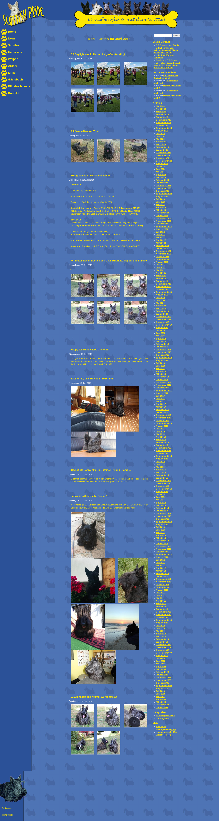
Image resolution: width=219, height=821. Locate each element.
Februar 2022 (162, 245)
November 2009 (163, 647)
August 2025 (162, 131)
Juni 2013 (160, 530)
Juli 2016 (160, 429)
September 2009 (164, 653)
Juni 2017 (160, 399)
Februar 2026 (162, 114)
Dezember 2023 (163, 185)
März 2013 (161, 538)
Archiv (12, 65)
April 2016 (161, 437)
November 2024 (163, 155)
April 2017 (161, 404)
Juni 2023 (160, 202)
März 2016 (161, 440)
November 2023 (163, 188)
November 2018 (163, 352)
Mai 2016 (160, 434)
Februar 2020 (162, 311)
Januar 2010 (162, 642)
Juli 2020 (160, 297)
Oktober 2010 (162, 617)
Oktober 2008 (162, 683)
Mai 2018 (160, 368)
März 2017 (161, 407)
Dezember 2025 (163, 120)
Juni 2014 (160, 497)
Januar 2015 (162, 478)
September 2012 (164, 554)
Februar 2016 (162, 442)
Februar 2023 (162, 213)
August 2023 (162, 196)
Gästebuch (15, 79)
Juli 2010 (160, 625)
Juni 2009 (160, 661)
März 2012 (161, 571)
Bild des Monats (19, 86)
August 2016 (162, 426)
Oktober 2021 (162, 256)
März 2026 (161, 112)
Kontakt (13, 93)
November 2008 (163, 680)
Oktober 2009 (162, 650)
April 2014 (161, 502)
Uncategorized (163, 718)
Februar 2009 (162, 672)
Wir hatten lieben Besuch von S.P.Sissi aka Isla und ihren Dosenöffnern (167, 65)
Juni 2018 (160, 366)
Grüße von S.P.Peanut (166, 60)
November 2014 (163, 483)
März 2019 (161, 341)
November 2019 (163, 319)
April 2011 (161, 601)
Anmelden (161, 726)
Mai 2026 (160, 106)
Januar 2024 (162, 183)
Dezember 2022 (163, 218)
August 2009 (162, 655)
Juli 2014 (160, 494)
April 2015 (161, 470)
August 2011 (162, 590)
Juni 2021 (160, 267)
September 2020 (164, 292)
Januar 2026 (162, 117)
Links (12, 72)
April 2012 (161, 568)
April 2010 (161, 634)
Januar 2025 (162, 150)
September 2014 (164, 489)
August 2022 (162, 229)
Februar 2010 (162, 639)
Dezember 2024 (163, 153)
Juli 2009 (160, 658)
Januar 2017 (162, 412)
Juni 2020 (160, 300)
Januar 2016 (162, 445)
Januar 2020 (162, 314)
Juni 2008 (160, 694)
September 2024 (164, 161)
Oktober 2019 (162, 322)
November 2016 (163, 418)
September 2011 (164, 587)
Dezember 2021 (163, 251)
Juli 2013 (160, 527)
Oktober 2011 (162, 584)
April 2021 (161, 273)
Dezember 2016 (163, 415)
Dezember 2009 (163, 644)
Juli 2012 (160, 560)
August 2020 (162, 295)
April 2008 (161, 699)
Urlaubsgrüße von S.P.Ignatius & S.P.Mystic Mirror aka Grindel (166, 50)
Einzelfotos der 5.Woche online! (166, 77)
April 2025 (161, 142)
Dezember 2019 (163, 317)
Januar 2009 (162, 675)
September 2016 (164, 423)
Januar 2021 (162, 281)
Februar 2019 (162, 344)
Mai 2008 (160, 696)
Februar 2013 (162, 541)
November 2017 (163, 385)
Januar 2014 (162, 511)
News (12, 38)
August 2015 (162, 459)
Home (12, 31)
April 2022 (161, 240)
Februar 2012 (162, 573)
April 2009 (161, 666)
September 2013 (164, 522)
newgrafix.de (7, 815)
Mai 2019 (160, 336)
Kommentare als (166, 732)
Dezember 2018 (163, 349)
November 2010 (163, 614)
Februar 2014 (162, 508)
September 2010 (164, 620)
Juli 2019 (160, 330)
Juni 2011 (160, 595)
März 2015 (161, 472)
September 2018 (164, 358)
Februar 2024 (162, 180)
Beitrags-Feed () (166, 729)
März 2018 (161, 374)
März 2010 (161, 636)
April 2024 (161, 174)
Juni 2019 (160, 333)
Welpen (13, 59)
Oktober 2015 (162, 453)
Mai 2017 (160, 401)
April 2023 (161, 207)
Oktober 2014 (162, 486)
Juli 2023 (160, 199)
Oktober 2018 (162, 355)
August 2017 (162, 393)
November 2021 (163, 254)
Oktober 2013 (162, 519)
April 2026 (161, 109)
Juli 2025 (160, 133)
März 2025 (161, 144)
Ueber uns (15, 52)
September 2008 (164, 685)
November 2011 (163, 582)
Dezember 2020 (163, 284)
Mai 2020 (160, 303)
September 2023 (164, 194)
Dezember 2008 (163, 677)
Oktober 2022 (162, 224)
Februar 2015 (162, 475)
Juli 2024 (160, 166)
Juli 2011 (160, 593)
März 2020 (161, 308)
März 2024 (161, 177)
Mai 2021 (160, 270)
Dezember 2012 (163, 546)
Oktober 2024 (162, 158)
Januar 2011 (162, 609)
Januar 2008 (162, 707)
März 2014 (161, 505)
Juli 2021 (160, 265)
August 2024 (162, 163)
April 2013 (161, 535)
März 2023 (161, 210)
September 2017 (164, 390)
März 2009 (161, 669)
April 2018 (161, 371)
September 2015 (164, 456)
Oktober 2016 (162, 420)
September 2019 (164, 325)
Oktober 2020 (162, 289)
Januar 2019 (162, 347)
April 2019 (161, 338)
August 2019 (162, 327)
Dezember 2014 (163, 481)
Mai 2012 (160, 565)
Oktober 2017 (162, 388)
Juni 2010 (160, 628)
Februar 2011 (162, 606)
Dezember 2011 (163, 579)
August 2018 (162, 360)
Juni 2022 (160, 235)
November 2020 (163, 286)
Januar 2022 (162, 248)
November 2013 (163, 516)
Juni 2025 (160, 136)
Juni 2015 (160, 464)
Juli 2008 (160, 691)
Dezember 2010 (163, 612)
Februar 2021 (162, 278)
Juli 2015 (160, 461)
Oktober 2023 (162, 191)
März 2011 (161, 604)
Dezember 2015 (163, 448)
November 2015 (163, 450)
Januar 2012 (162, 576)
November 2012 (163, 549)
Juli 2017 (160, 396)
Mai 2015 (160, 467)
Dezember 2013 (163, 513)
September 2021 (164, 259)
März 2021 (161, 276)
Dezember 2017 (163, 382)
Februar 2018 (162, 377)
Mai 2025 (160, 139)
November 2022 (163, 221)
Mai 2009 (160, 664)
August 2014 (162, 491)
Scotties (13, 45)
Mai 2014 (160, 500)
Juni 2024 (160, 169)
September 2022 (164, 226)
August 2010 (162, 623)
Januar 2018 (162, 379)
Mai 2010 (160, 631)
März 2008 (161, 702)
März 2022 (161, 243)
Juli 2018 (160, 363)
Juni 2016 (160, 431)
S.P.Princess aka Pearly (167, 45)
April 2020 (161, 306)
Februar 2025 (162, 147)
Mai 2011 (160, 598)
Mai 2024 (160, 172)
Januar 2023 (162, 215)
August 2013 (162, 524)
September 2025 (164, 128)
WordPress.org (163, 735)
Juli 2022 (160, 232)
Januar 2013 (162, 543)
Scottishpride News (165, 716)
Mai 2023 (160, 204)
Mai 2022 (160, 237)
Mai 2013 (160, 532)
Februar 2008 (162, 705)
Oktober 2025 (162, 125)
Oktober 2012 (162, 552)
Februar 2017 (162, 409)
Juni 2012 (160, 563)
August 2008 (162, 688)
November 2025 (163, 122)
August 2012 (162, 557)
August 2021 (162, 262)
